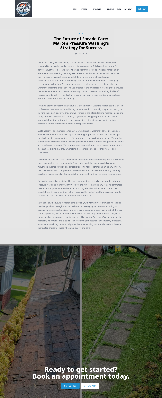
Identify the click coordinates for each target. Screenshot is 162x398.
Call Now (142, 10)
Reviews (110, 10)
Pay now (128, 10)
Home (74, 10)
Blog (119, 10)
